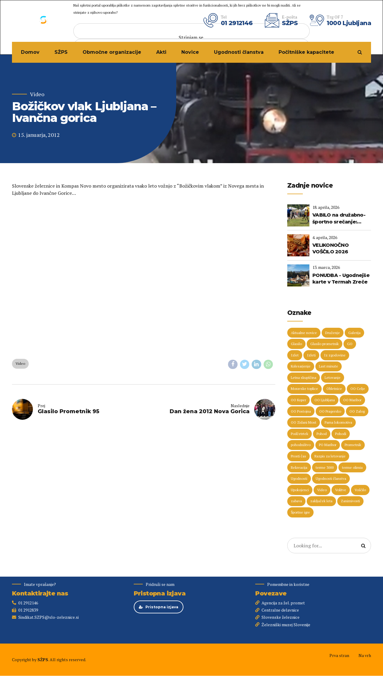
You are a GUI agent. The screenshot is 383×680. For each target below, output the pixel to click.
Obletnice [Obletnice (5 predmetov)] (334, 388)
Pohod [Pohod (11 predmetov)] (322, 433)
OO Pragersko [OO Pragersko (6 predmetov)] (330, 411)
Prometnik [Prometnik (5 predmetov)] (353, 444)
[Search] (363, 545)
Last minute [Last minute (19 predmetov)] (328, 366)
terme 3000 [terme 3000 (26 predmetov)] (325, 467)
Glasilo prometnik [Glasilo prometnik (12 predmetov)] (324, 343)
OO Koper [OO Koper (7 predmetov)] (298, 400)
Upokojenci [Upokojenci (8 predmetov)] (300, 490)
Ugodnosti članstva (239, 52)
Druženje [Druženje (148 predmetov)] (332, 332)
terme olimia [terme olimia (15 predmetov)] (352, 467)
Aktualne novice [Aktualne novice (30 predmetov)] (304, 332)
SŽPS (61, 52)
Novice (190, 52)
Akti (161, 52)
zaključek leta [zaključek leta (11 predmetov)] (321, 501)
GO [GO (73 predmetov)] (349, 343)
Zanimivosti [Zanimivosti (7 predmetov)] (350, 501)
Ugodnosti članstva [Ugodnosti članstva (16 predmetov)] (331, 478)
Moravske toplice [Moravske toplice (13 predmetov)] (304, 388)
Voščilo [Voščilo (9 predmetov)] (360, 490)
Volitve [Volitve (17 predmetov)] (340, 490)
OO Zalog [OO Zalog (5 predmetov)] (357, 411)
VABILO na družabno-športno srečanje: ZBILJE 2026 (338, 218)
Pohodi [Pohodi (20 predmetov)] (340, 433)
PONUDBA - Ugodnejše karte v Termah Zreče (341, 278)
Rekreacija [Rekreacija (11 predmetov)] (299, 467)
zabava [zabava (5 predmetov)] (296, 501)
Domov (30, 52)
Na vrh (364, 655)
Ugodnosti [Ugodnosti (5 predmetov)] (299, 478)
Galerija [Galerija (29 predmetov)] (354, 332)
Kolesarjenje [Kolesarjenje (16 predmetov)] (301, 366)
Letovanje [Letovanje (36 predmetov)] (333, 377)
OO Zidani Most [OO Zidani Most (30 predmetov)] (303, 422)
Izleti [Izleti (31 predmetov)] (311, 355)
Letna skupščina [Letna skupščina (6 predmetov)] (303, 377)
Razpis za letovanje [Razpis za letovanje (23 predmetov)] (330, 456)
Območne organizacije (112, 52)
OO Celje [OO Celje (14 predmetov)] (357, 388)
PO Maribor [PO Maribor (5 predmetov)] (327, 444)
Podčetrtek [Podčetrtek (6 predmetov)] (299, 433)
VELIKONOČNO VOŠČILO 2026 (330, 248)
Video (37, 94)
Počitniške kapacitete (306, 52)
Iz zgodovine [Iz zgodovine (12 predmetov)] (335, 355)
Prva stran (339, 655)
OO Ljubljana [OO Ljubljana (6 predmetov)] (324, 400)
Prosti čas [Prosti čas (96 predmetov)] (298, 456)
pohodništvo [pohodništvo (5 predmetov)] (301, 444)
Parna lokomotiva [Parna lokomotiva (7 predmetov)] (338, 422)
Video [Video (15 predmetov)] (322, 490)
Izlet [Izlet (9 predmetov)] (295, 355)
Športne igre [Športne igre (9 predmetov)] (300, 512)
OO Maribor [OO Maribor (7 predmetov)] (352, 400)
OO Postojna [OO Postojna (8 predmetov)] (301, 411)
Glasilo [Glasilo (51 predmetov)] (296, 343)
